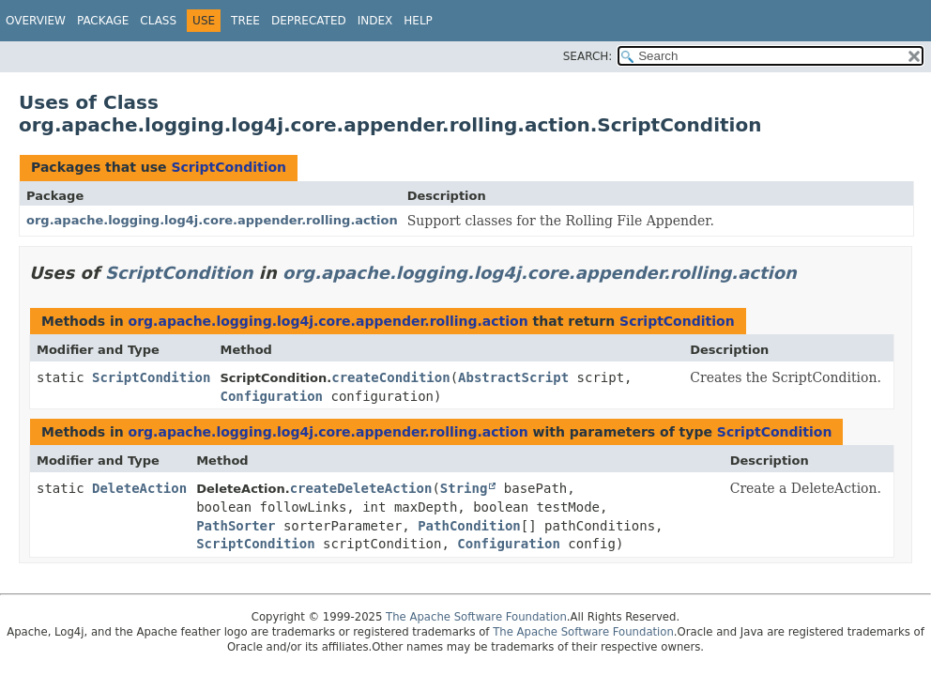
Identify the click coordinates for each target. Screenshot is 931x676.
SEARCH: (588, 56)
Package (103, 20)
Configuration (271, 396)
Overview (36, 20)
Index (375, 20)
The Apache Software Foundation (476, 616)
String (464, 488)
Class (158, 20)
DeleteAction (139, 488)
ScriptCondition (228, 167)
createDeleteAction (361, 488)
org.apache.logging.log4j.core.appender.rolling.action (212, 220)
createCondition (390, 377)
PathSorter (235, 525)
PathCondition (469, 525)
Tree (245, 20)
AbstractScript (513, 377)
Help (418, 20)
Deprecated (308, 20)
